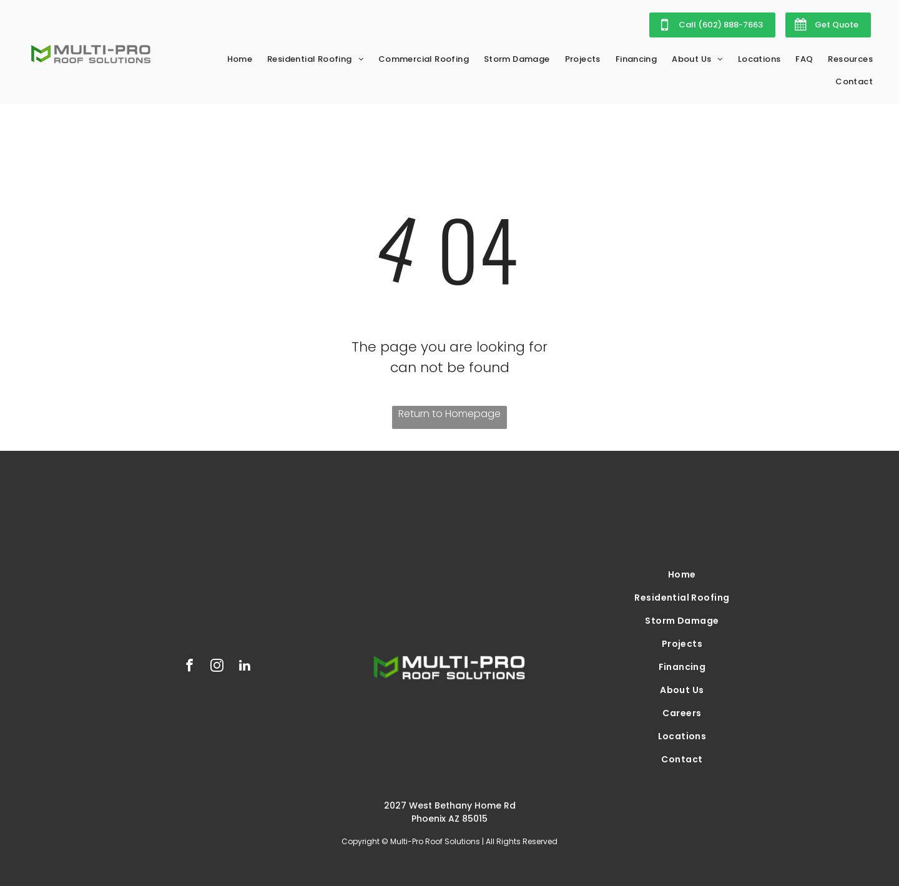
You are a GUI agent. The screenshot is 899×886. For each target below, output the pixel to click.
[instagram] (217, 667)
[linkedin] (244, 667)
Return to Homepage (449, 413)
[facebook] (189, 667)
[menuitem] (240, 59)
